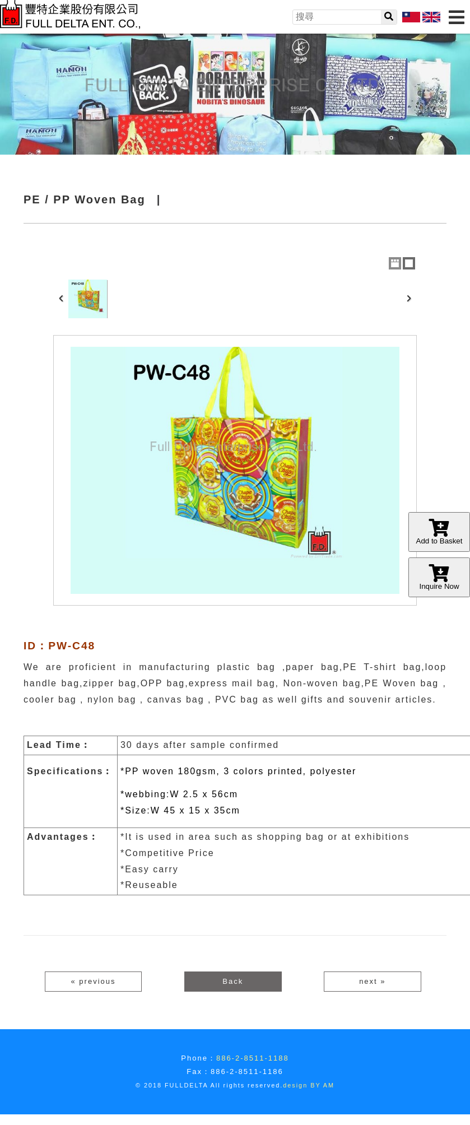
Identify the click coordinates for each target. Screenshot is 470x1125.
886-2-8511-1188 (252, 1058)
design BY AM (308, 1085)
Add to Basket (439, 532)
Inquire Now (439, 577)
